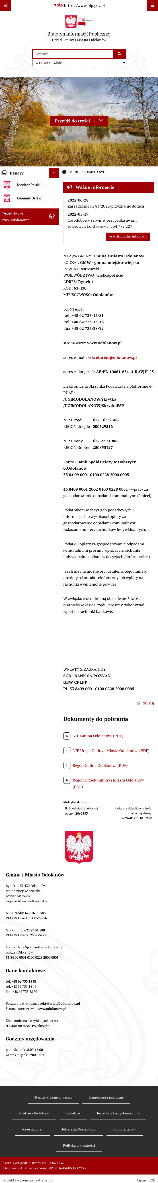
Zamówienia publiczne (106, 1097)
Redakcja (73, 1113)
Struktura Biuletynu (33, 1113)
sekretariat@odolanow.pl (112, 357)
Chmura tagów (124, 1129)
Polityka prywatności (79, 1145)
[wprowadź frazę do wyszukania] (73, 54)
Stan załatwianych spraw (53, 1097)
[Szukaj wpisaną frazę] (120, 54)
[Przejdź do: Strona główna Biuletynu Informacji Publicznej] (64, 172)
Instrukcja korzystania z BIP (118, 1113)
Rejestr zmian (32, 1129)
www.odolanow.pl (51, 1008)
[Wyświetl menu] (152, 5)
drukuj (148, 703)
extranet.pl (44, 1180)
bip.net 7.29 (146, 1180)
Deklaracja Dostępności (78, 1129)
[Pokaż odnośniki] (5, 5)
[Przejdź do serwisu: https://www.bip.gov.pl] (79, 5)
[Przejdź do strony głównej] (79, 29)
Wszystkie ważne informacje (128, 236)
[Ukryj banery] (54, 173)
